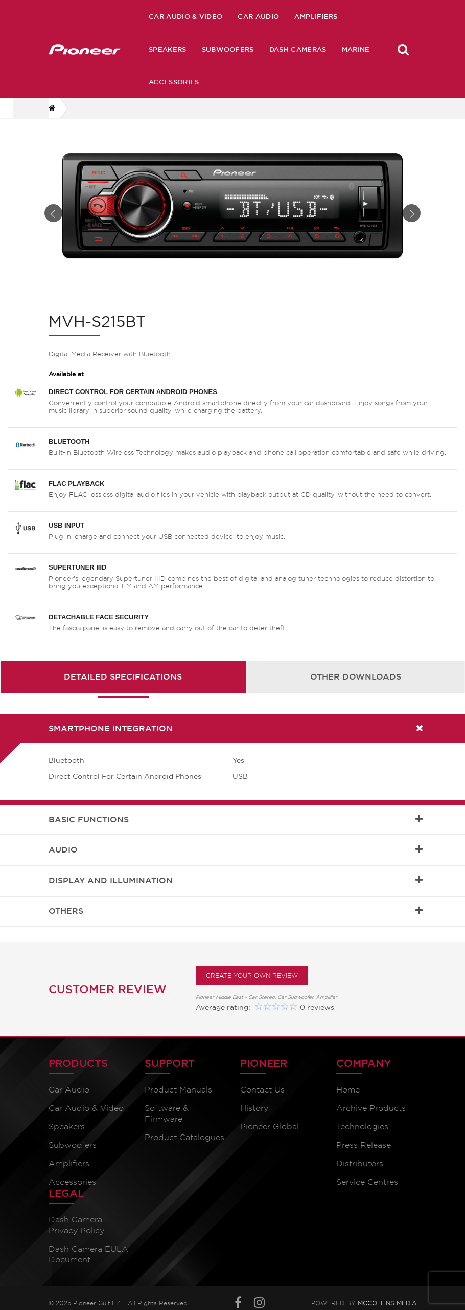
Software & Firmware (167, 1120)
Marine (356, 49)
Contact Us (262, 1097)
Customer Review (108, 996)
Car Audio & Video (185, 16)
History (254, 1115)
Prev (53, 217)
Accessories (174, 81)
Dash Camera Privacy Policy (76, 1232)
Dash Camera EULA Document (88, 1261)
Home (348, 1097)
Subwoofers (228, 49)
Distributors (359, 1170)
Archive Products (371, 1115)
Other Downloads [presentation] (355, 683)
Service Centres (367, 1189)
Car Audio (258, 16)
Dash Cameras (298, 49)
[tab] (123, 684)
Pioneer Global (269, 1133)
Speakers (168, 49)
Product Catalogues (184, 1144)
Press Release (363, 1152)
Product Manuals (178, 1097)
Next (412, 217)
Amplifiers (315, 16)
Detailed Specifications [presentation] (123, 683)
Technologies (362, 1133)
